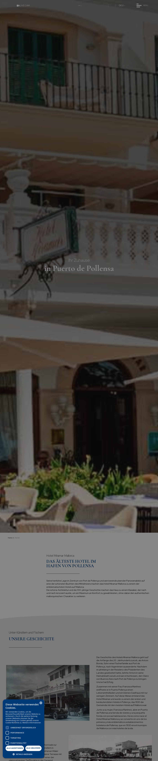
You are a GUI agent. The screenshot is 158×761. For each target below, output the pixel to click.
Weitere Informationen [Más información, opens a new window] (31, 722)
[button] (24, 754)
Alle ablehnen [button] (33, 748)
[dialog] (23, 728)
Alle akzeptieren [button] (15, 748)
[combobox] (40, 702)
